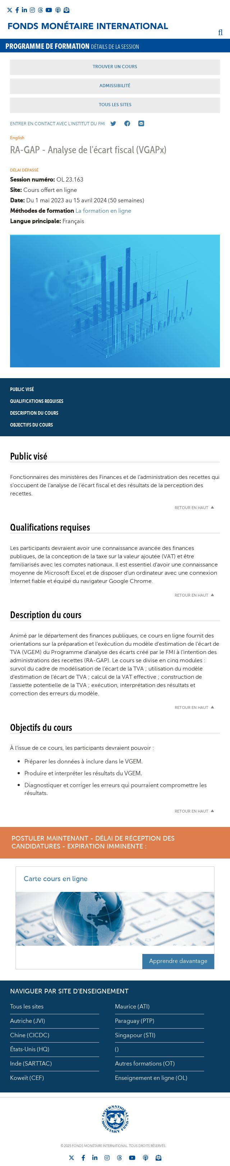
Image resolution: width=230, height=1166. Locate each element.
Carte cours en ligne (56, 879)
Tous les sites (26, 1007)
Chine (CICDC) (29, 1035)
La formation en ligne (103, 211)
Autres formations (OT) (145, 1064)
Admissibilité (115, 86)
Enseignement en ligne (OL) (151, 1078)
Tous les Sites (115, 105)
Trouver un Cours (115, 67)
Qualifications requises (36, 401)
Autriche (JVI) (27, 1021)
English (17, 138)
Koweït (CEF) (27, 1078)
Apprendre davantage (178, 961)
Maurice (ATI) (132, 1007)
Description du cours (34, 413)
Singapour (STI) (135, 1035)
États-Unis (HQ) (29, 1049)
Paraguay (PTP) (134, 1021)
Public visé (22, 389)
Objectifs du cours (31, 425)
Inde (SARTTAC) (31, 1064)
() (117, 1049)
